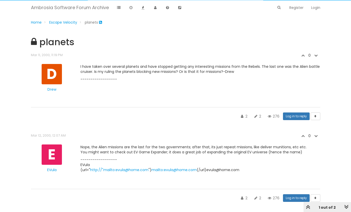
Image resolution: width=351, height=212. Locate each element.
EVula (52, 169)
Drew (51, 89)
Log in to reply (296, 116)
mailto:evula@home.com (174, 169)
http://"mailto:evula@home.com (119, 169)
